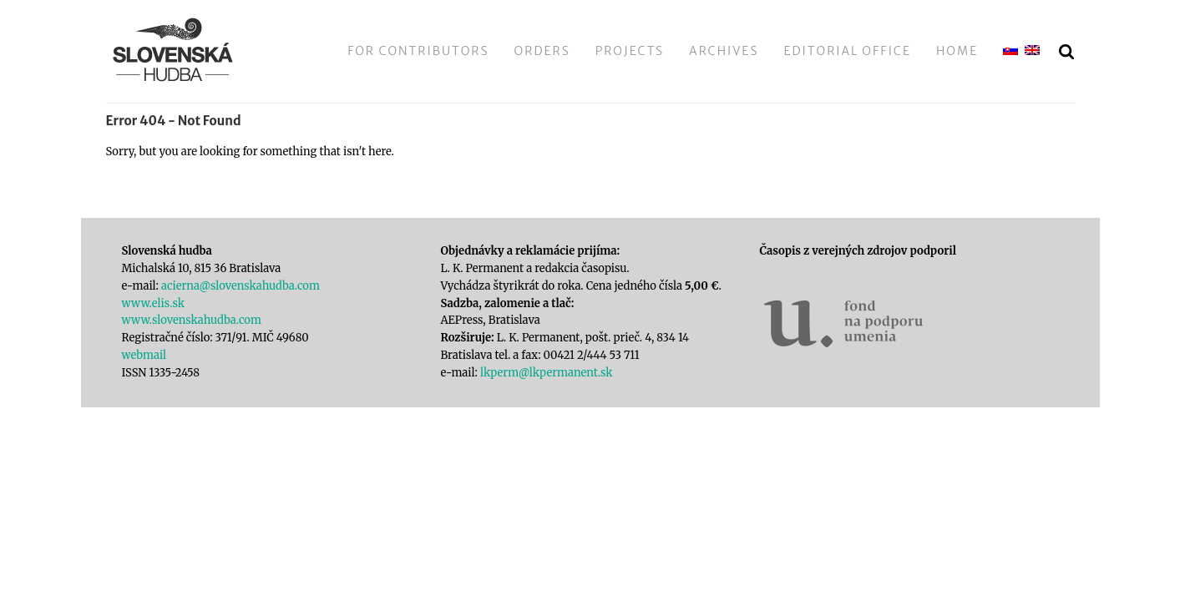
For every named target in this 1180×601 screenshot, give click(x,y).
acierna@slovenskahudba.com (240, 286)
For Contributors (418, 50)
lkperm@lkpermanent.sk (546, 373)
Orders (542, 50)
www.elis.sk (153, 303)
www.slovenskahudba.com (191, 320)
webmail (144, 355)
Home (957, 50)
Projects (629, 50)
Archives (723, 50)
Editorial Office (847, 50)
